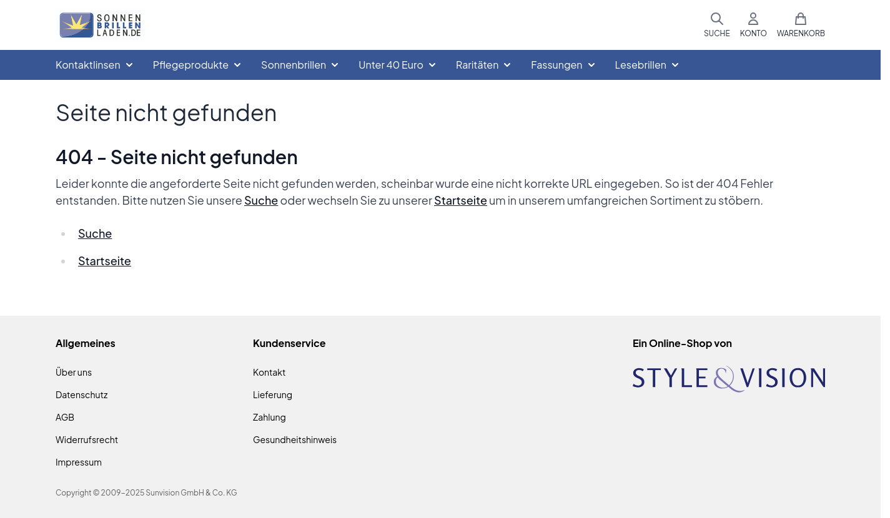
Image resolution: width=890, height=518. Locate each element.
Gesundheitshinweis (295, 439)
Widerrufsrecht (87, 439)
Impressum (79, 461)
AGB (65, 417)
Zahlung (269, 417)
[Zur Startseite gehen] (101, 25)
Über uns (74, 372)
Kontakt (269, 372)
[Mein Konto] (753, 25)
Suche (261, 200)
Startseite (460, 200)
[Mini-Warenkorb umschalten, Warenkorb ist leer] (801, 25)
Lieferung (272, 394)
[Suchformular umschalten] (717, 25)
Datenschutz (81, 394)
